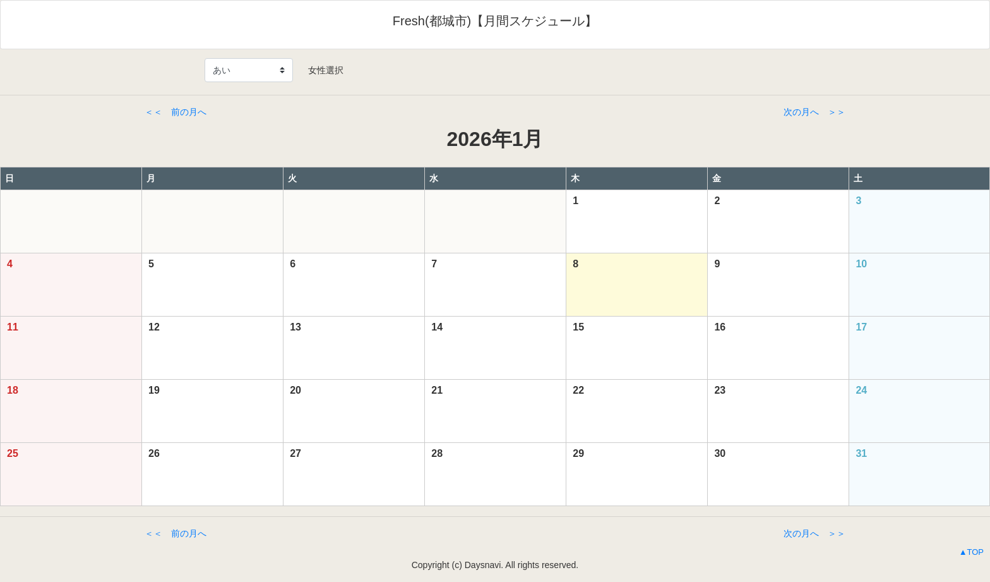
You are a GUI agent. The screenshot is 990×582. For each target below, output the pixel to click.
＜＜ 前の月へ (175, 112)
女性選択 (321, 70)
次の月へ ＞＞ (814, 112)
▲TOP (971, 552)
